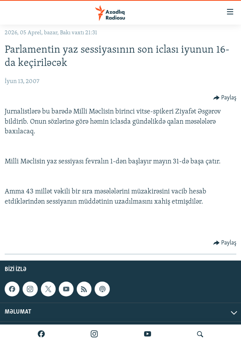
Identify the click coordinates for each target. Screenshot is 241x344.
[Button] (225, 98)
